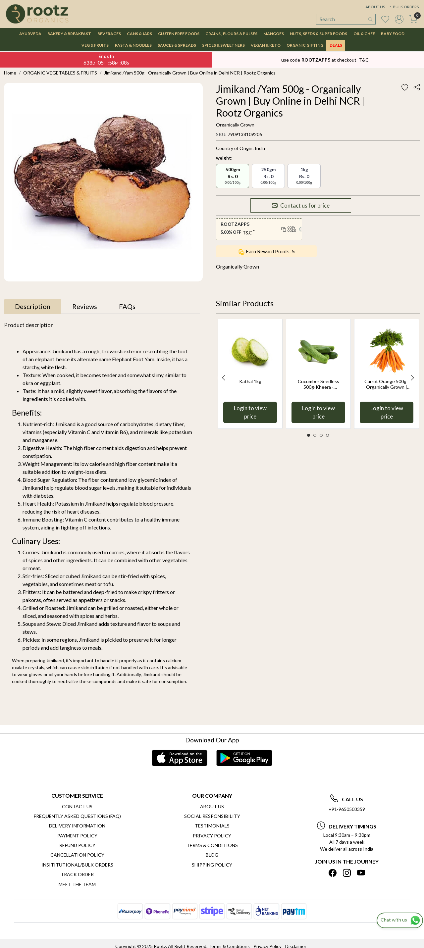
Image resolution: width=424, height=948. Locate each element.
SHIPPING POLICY (212, 865)
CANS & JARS (139, 33)
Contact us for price (301, 205)
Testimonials (212, 825)
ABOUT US (375, 6)
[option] (250, 373)
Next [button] (412, 378)
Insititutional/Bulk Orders (77, 865)
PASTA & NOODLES (133, 45)
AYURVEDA (30, 33)
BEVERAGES (109, 33)
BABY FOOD (392, 33)
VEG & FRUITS (95, 45)
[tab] (32, 306)
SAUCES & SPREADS (177, 45)
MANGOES (273, 33)
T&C (364, 60)
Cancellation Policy (77, 855)
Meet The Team (77, 884)
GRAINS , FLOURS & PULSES (231, 33)
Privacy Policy (212, 835)
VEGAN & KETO (266, 45)
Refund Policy (77, 845)
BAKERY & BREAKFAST (69, 33)
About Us (212, 806)
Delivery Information (77, 825)
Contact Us (77, 806)
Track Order (77, 874)
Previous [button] (224, 378)
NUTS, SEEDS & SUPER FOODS (318, 33)
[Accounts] (399, 19)
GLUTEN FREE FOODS (178, 33)
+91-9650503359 (347, 809)
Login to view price (250, 412)
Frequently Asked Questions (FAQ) (77, 816)
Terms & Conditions (212, 845)
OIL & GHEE (364, 33)
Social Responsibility (212, 816)
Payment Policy (77, 835)
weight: (224, 158)
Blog (212, 855)
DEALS (336, 45)
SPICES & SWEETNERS (223, 45)
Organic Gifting (305, 45)
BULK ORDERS (403, 6)
